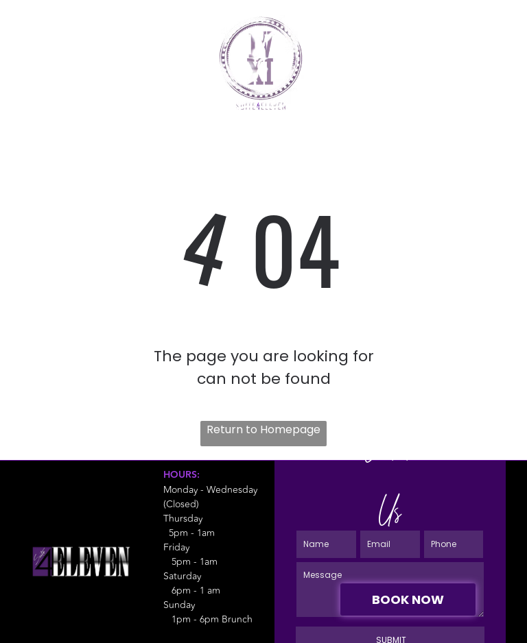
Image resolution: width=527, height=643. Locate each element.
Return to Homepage (263, 429)
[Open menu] (494, 49)
